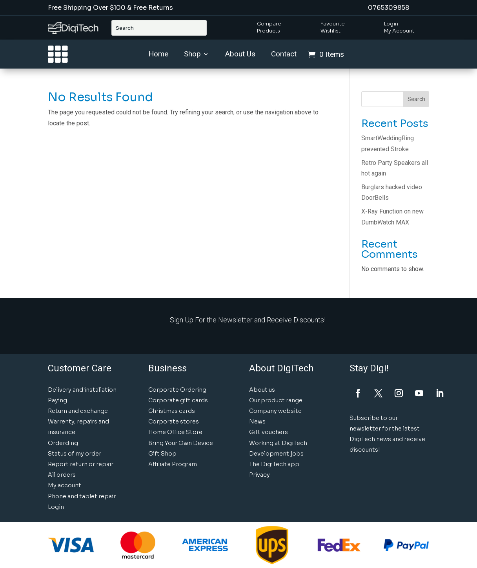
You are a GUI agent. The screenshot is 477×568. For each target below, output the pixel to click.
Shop (192, 54)
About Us (240, 54)
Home (158, 54)
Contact (284, 54)
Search (416, 99)
